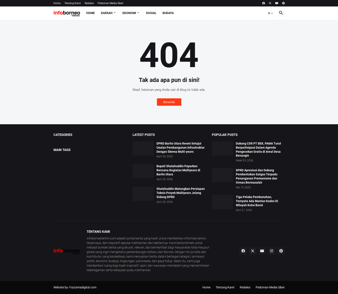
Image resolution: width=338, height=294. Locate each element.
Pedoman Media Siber (110, 3)
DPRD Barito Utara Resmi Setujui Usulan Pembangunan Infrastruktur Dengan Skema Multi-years (180, 147)
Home (57, 3)
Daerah (107, 13)
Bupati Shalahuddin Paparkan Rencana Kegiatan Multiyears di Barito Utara (178, 170)
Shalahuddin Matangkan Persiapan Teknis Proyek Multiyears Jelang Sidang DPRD (180, 193)
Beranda (169, 102)
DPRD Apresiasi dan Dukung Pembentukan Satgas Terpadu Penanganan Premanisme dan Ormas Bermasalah (256, 176)
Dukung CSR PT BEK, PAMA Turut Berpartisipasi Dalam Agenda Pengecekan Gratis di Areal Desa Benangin (258, 149)
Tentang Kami (72, 3)
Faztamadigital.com (82, 287)
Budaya (168, 13)
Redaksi (89, 3)
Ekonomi (129, 13)
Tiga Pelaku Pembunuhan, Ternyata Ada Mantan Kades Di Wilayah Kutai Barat (257, 201)
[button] (270, 13)
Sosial (151, 13)
